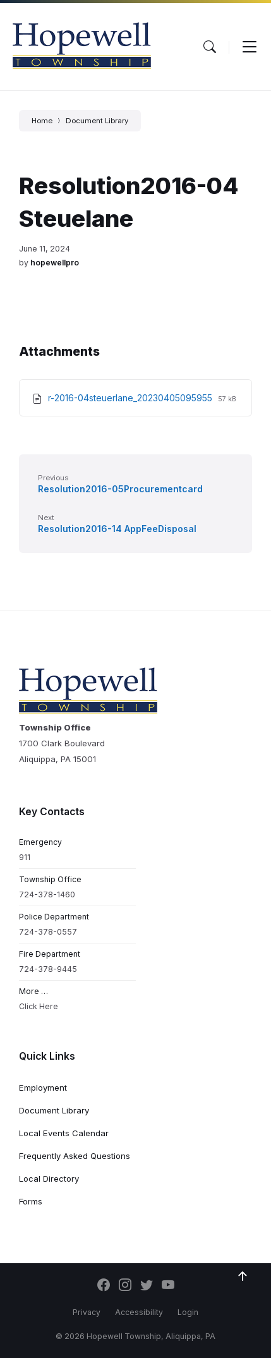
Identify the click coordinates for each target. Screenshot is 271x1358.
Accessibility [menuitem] (139, 1312)
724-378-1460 (47, 894)
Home (42, 120)
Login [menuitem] (188, 1312)
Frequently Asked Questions (74, 1156)
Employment (43, 1087)
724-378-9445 (48, 969)
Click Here (38, 1006)
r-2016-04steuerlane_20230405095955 (131, 397)
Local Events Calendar (64, 1133)
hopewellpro (54, 262)
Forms (30, 1201)
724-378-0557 (48, 932)
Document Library (97, 120)
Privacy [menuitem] (86, 1312)
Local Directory (49, 1178)
